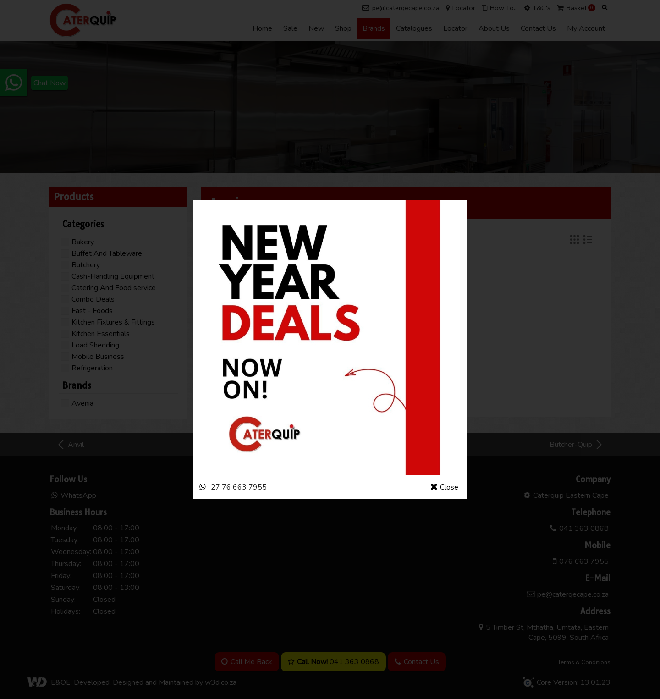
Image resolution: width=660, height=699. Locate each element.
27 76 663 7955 (239, 487)
